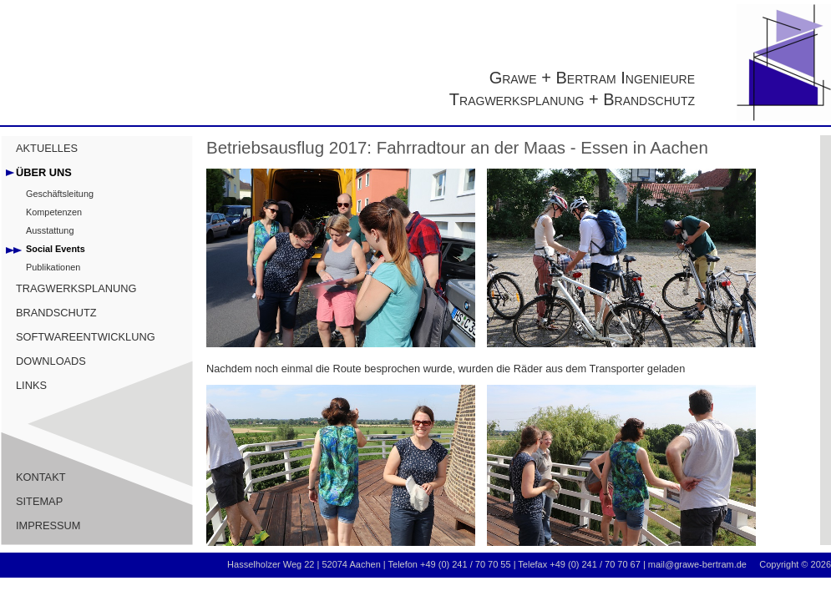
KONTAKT (41, 477)
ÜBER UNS (44, 172)
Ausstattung (49, 230)
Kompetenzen (54, 212)
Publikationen (53, 267)
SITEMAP (39, 501)
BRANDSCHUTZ (56, 312)
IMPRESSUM (48, 525)
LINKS (31, 385)
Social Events (55, 249)
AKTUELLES (47, 148)
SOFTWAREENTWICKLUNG (85, 337)
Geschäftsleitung (60, 194)
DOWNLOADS (51, 361)
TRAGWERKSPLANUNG (76, 288)
